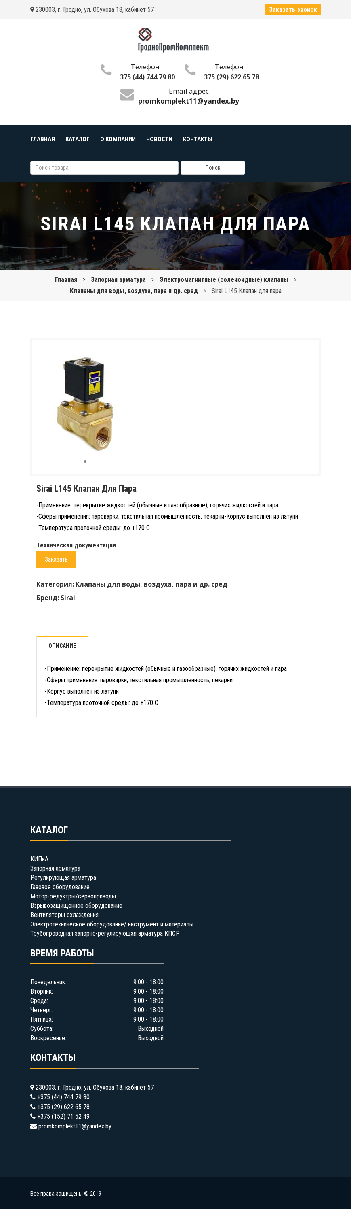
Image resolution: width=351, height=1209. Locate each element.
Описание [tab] (62, 646)
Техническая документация (76, 545)
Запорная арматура (118, 279)
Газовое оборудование (60, 887)
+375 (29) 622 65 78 (229, 76)
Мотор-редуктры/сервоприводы (73, 896)
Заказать (56, 559)
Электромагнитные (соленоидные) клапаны (224, 279)
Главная (66, 279)
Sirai (68, 597)
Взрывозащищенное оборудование (76, 905)
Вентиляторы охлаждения (64, 915)
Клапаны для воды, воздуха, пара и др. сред (134, 291)
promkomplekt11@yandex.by (74, 1126)
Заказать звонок (293, 9)
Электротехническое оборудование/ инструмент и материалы (111, 924)
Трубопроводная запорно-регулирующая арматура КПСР (105, 933)
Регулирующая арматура (63, 877)
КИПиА (39, 859)
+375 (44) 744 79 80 (145, 76)
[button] (125, 353)
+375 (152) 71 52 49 (63, 1116)
